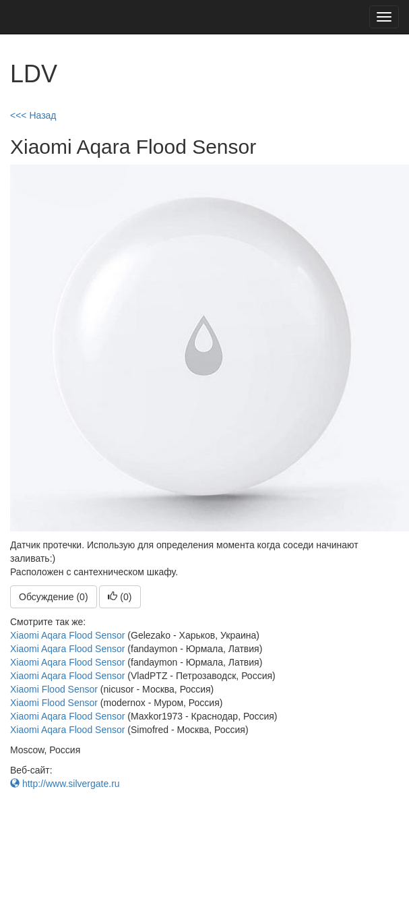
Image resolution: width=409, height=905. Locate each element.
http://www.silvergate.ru (65, 783)
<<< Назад (33, 115)
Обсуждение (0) (53, 596)
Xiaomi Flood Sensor (54, 689)
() (119, 596)
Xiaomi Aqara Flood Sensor (67, 635)
